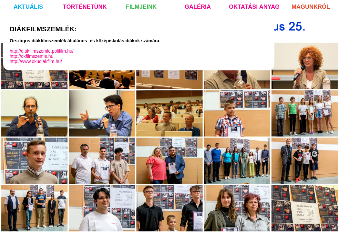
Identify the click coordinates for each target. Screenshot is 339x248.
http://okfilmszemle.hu (31, 56)
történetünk (85, 7)
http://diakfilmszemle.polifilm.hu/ (42, 51)
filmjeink (141, 7)
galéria (198, 7)
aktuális (28, 7)
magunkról (311, 7)
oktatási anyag (254, 7)
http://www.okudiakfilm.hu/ (36, 61)
